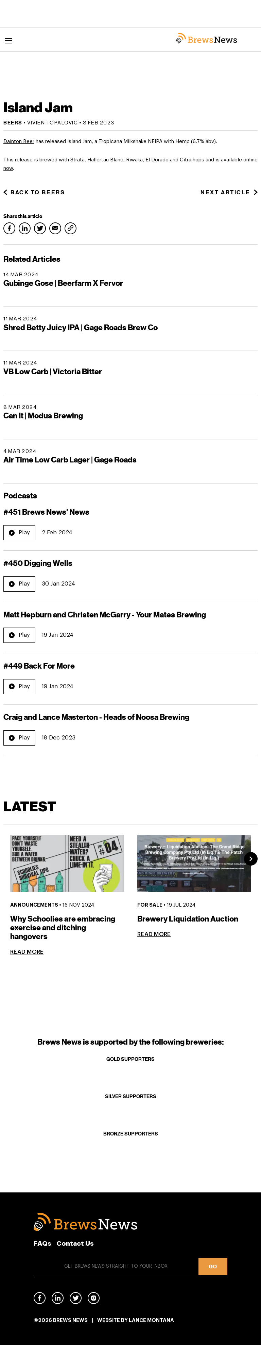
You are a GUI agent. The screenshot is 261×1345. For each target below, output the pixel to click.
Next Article (229, 192)
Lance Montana (151, 1320)
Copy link (70, 228)
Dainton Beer (18, 141)
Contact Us (75, 1243)
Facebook (9, 228)
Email (55, 228)
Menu (9, 41)
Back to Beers (34, 192)
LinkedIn (25, 228)
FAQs (42, 1243)
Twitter (40, 228)
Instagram (94, 1298)
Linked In (58, 1299)
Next (251, 859)
